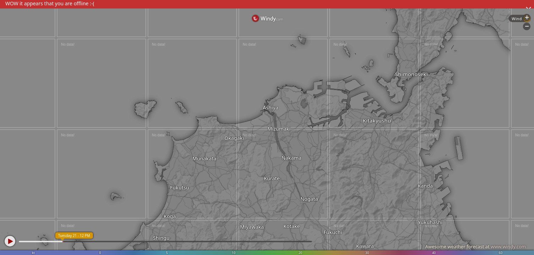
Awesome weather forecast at (475, 246)
